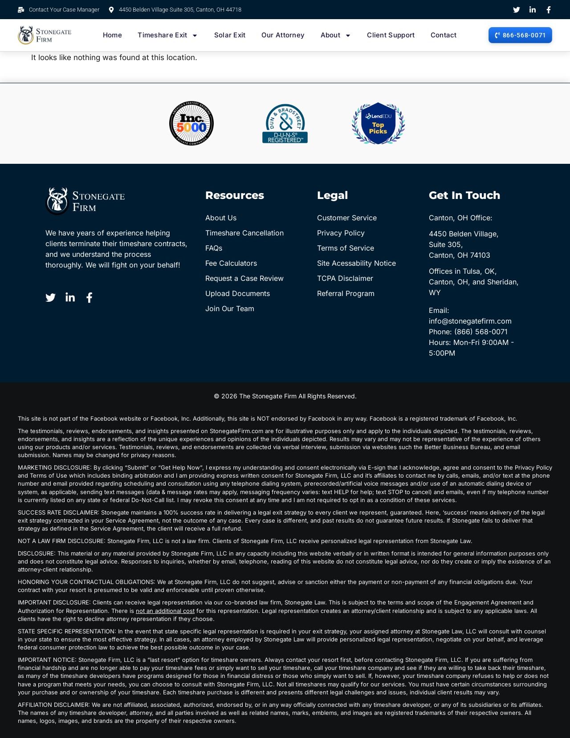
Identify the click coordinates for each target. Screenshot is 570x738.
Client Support (391, 35)
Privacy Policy (341, 232)
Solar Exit (230, 35)
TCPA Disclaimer (345, 278)
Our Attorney (283, 35)
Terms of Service (345, 247)
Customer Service (347, 217)
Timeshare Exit (168, 35)
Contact (444, 35)
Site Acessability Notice (356, 263)
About (336, 35)
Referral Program (346, 293)
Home (112, 35)
